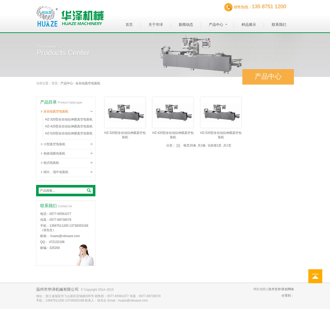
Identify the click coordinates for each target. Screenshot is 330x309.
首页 (55, 83)
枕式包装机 (51, 163)
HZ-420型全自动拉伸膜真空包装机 (69, 126)
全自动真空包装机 (88, 83)
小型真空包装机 (54, 144)
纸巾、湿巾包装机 (56, 172)
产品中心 (67, 83)
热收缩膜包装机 (54, 153)
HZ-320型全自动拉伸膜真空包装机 (69, 119)
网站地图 (259, 289)
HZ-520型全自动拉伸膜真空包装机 (69, 133)
